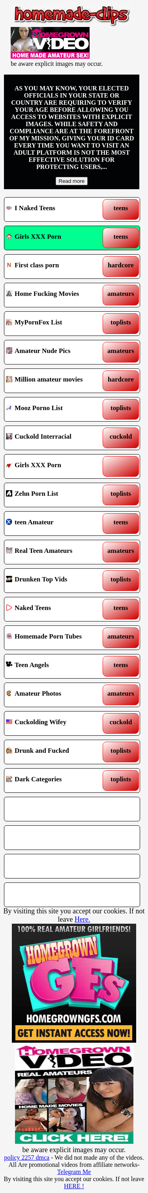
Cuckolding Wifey (54, 723)
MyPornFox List (54, 323)
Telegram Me (74, 1171)
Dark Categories (54, 780)
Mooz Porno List (54, 409)
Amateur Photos (54, 695)
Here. (82, 919)
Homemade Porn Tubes (54, 637)
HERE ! (74, 1186)
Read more (72, 181)
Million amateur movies (54, 380)
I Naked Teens (54, 209)
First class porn (54, 266)
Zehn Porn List (54, 495)
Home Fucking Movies (54, 295)
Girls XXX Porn (33, 236)
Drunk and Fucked (54, 752)
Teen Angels (54, 666)
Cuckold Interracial (54, 438)
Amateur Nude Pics (54, 352)
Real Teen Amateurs (54, 552)
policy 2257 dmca (27, 1157)
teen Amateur (54, 523)
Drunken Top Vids (54, 580)
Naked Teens (54, 609)
